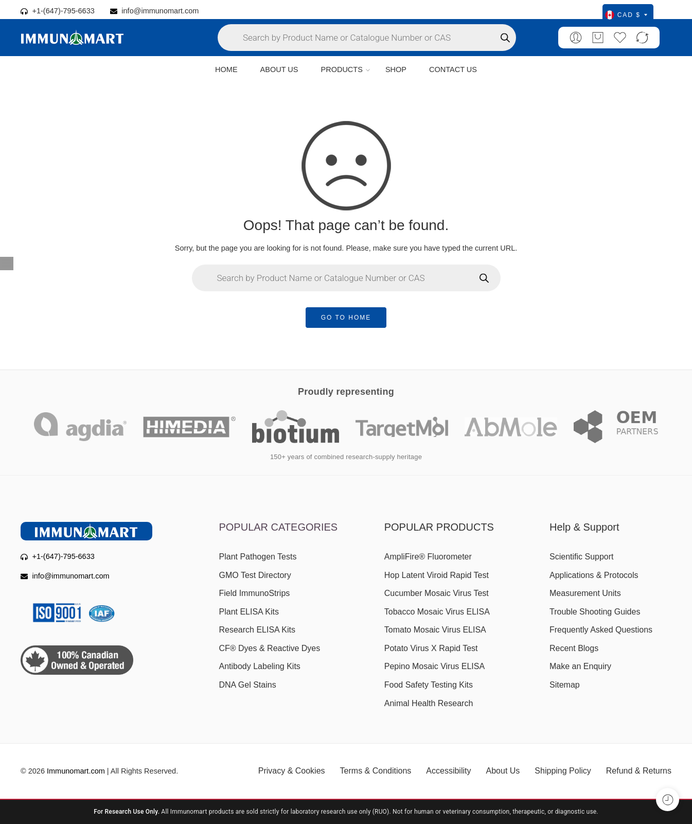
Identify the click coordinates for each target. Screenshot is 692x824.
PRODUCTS (341, 70)
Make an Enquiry (580, 666)
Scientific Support (581, 556)
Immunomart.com (76, 771)
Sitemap (564, 684)
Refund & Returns (638, 770)
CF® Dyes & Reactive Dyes (270, 648)
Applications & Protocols (593, 575)
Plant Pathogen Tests (258, 556)
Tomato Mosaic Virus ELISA (435, 629)
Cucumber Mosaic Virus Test (436, 593)
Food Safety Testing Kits (428, 684)
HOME (226, 69)
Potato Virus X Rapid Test (431, 648)
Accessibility (448, 770)
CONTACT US (453, 69)
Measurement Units (585, 593)
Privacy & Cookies (291, 770)
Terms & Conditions (376, 770)
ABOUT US (279, 69)
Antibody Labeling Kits (259, 666)
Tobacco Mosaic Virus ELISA (437, 611)
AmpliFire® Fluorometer (428, 556)
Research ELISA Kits (257, 629)
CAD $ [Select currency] (626, 15)
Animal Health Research (428, 703)
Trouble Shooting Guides (594, 611)
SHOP (395, 69)
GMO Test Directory (255, 575)
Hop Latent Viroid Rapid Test (436, 575)
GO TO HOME (346, 317)
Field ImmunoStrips (254, 593)
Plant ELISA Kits (249, 611)
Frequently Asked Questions (600, 629)
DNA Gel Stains (247, 684)
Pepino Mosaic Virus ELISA (434, 666)
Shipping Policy (563, 770)
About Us (503, 770)
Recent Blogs (573, 648)
